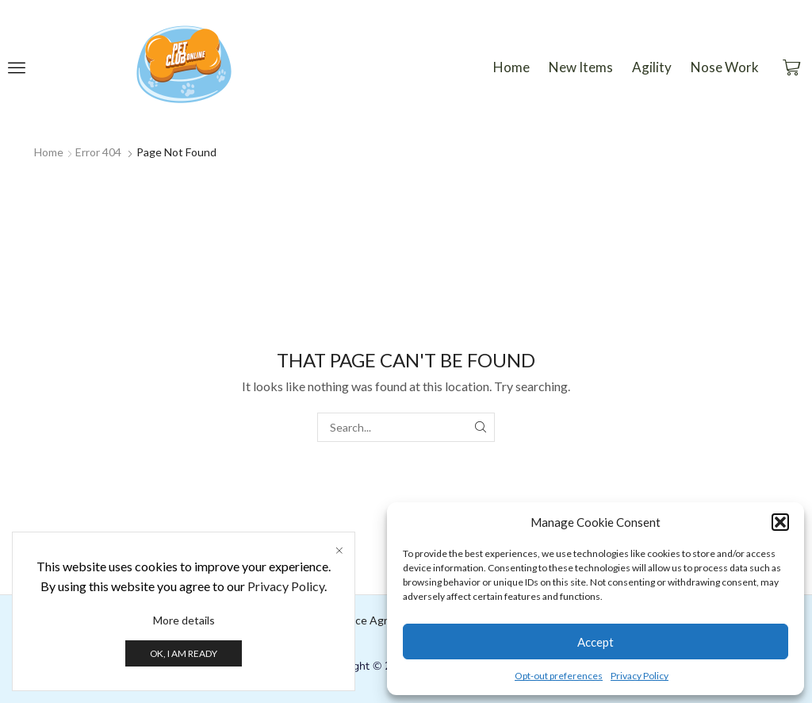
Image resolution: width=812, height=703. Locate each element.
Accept (595, 642)
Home (48, 152)
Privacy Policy (639, 676)
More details (184, 620)
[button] (780, 522)
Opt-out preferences (559, 676)
